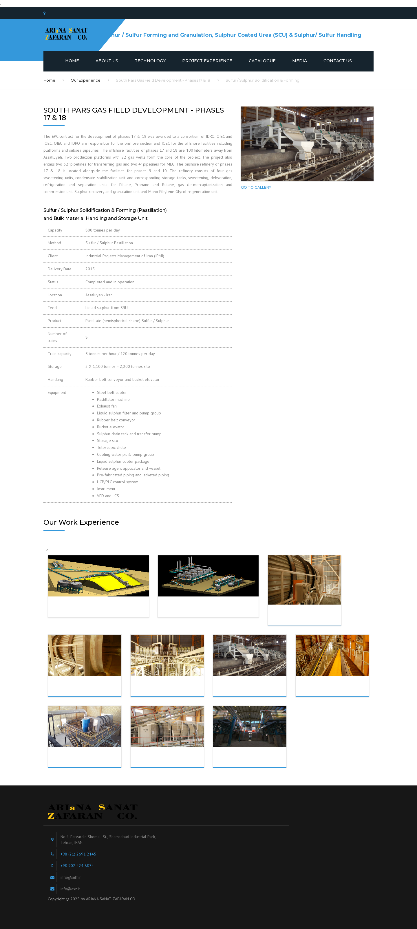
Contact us (337, 60)
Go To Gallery (256, 187)
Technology (150, 60)
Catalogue (262, 60)
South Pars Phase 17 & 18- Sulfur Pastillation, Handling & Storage (259, 692)
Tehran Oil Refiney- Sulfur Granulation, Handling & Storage (255, 763)
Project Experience (207, 60)
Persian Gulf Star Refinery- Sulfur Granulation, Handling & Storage (312, 620)
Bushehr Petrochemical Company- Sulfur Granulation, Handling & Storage (92, 694)
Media (299, 60)
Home (72, 60)
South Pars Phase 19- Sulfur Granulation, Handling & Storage (341, 692)
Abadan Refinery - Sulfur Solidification (210, 606)
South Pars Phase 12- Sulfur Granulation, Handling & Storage (176, 763)
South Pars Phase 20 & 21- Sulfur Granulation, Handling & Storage (176, 692)
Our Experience (85, 80)
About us (107, 60)
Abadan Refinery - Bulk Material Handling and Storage (106, 606)
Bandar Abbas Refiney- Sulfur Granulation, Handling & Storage (90, 763)
